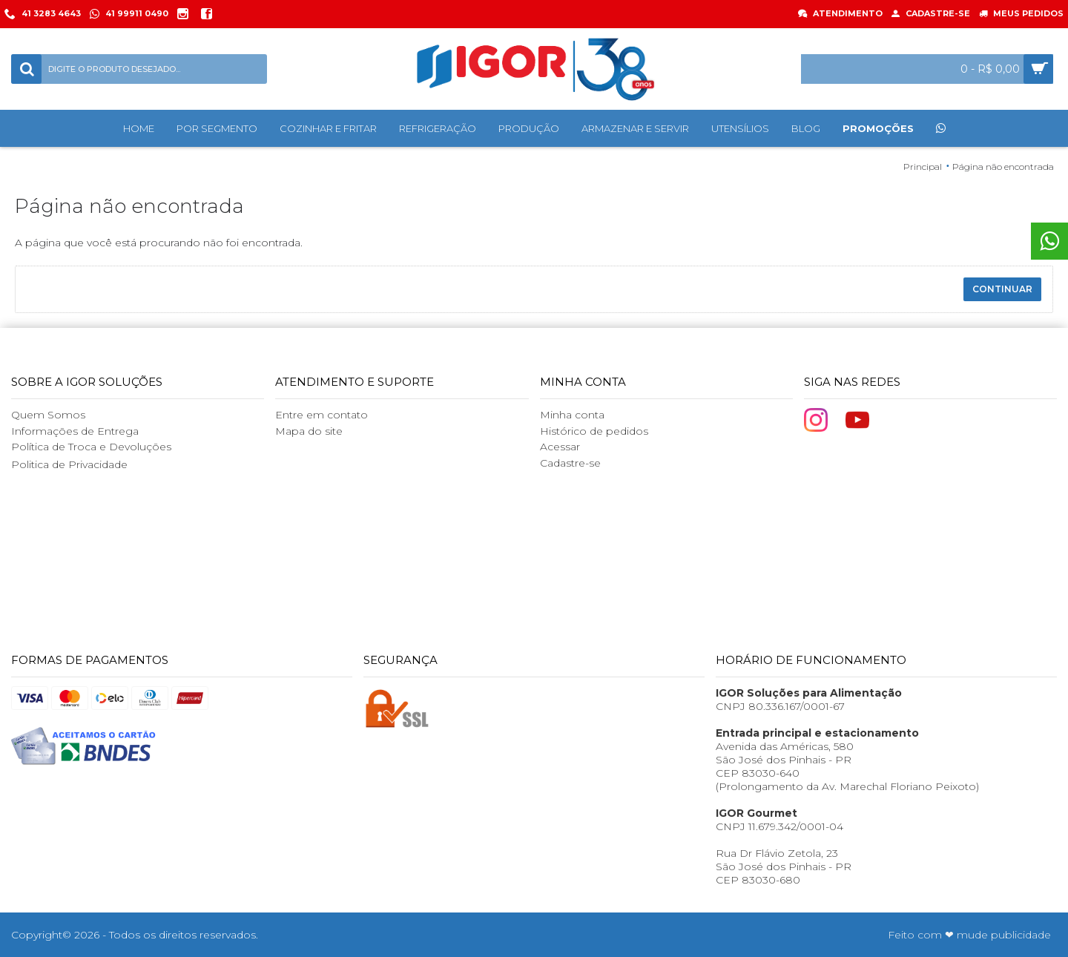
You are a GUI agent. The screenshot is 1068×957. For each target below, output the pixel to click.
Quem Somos (48, 414)
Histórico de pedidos (594, 431)
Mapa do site (309, 431)
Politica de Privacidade (69, 464)
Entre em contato (321, 414)
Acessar (560, 446)
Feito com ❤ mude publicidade (969, 934)
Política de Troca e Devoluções (91, 446)
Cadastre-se (570, 463)
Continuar (1002, 289)
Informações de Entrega (75, 431)
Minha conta (572, 414)
